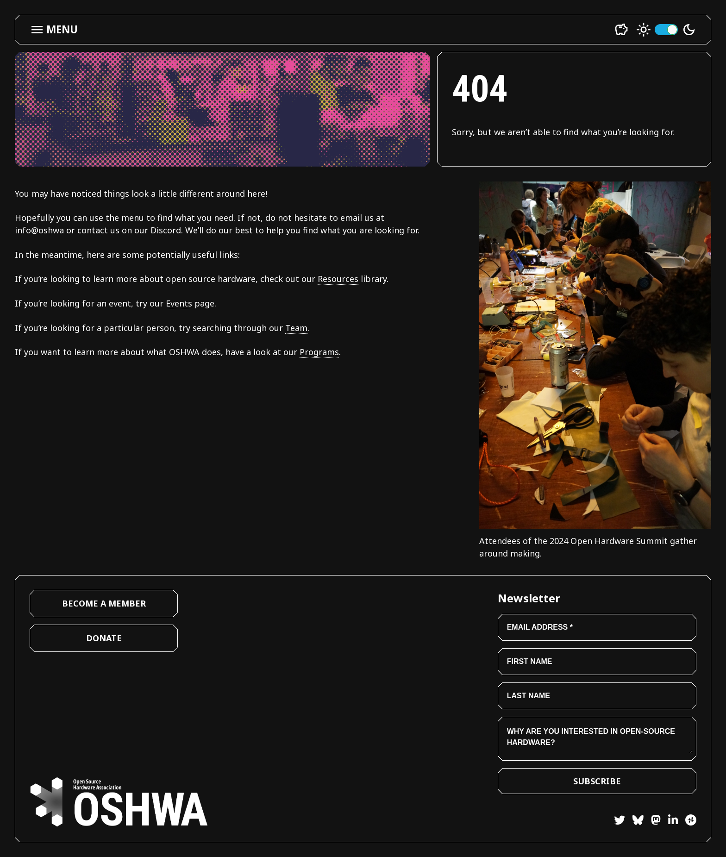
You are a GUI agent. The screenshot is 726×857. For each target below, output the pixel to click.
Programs (319, 351)
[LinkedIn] (669, 822)
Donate (104, 638)
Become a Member (104, 603)
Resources (338, 278)
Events (179, 303)
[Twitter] (619, 822)
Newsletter (529, 598)
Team (296, 327)
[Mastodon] (652, 822)
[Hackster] (690, 820)
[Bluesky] (634, 822)
